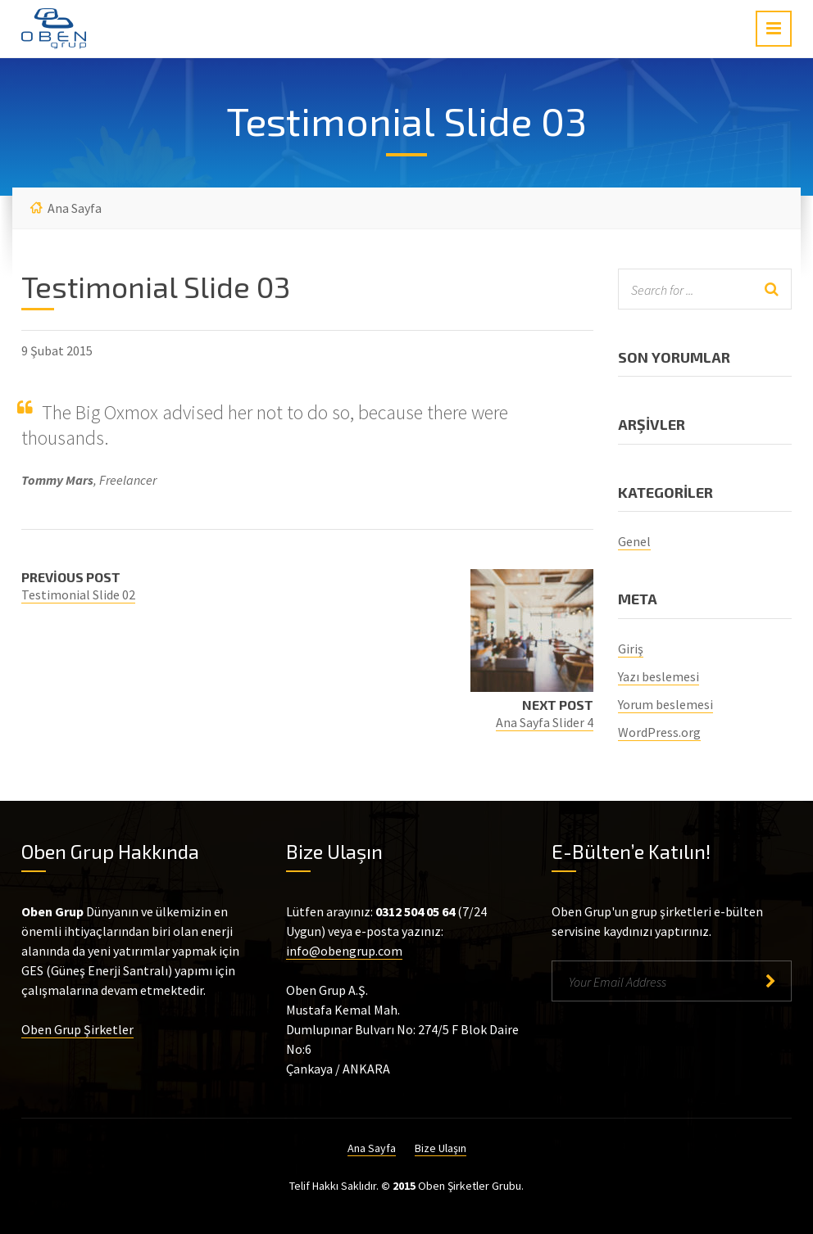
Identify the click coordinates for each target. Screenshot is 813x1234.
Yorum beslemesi (665, 704)
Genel (634, 541)
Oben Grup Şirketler (77, 1029)
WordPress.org (659, 732)
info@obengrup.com (344, 950)
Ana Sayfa (75, 208)
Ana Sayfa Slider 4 (544, 722)
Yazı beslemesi (658, 676)
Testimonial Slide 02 (78, 594)
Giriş (630, 648)
